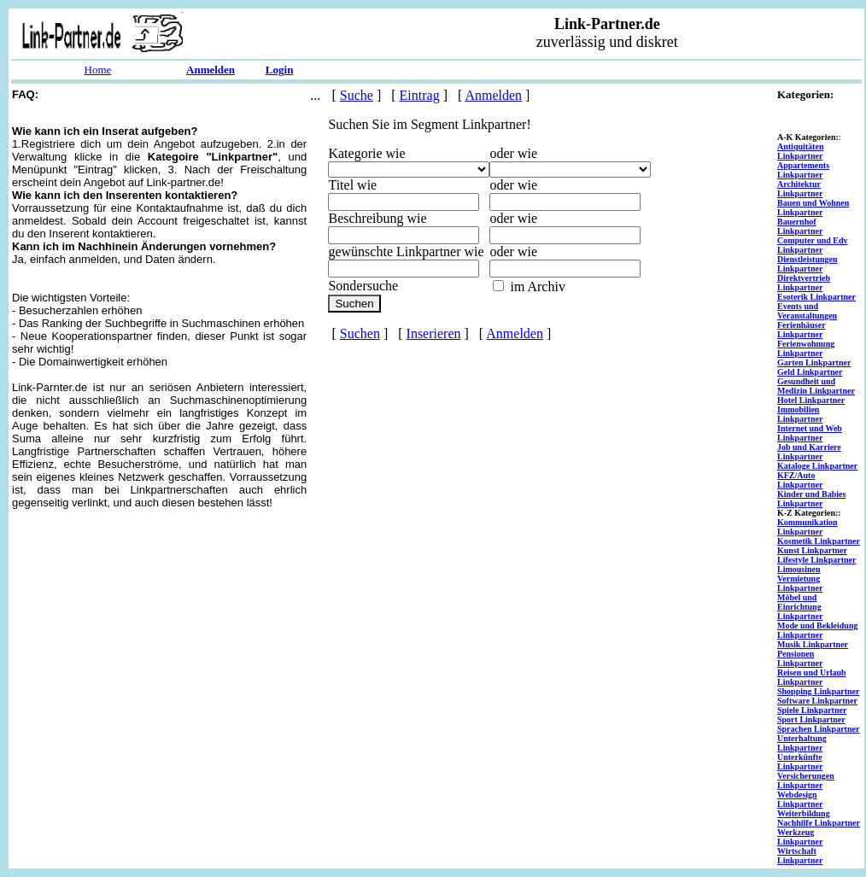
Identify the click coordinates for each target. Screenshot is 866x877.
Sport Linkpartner (811, 719)
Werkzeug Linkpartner (799, 836)
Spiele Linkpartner (811, 710)
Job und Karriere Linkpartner (809, 451)
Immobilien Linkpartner (799, 414)
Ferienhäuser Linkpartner (801, 329)
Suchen (360, 333)
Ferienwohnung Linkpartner (805, 348)
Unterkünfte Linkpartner (799, 761)
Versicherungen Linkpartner (805, 780)
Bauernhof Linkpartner (799, 226)
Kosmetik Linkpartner (818, 541)
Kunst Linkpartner (812, 550)
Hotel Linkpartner (811, 400)
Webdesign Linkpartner (799, 799)
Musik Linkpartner (812, 644)
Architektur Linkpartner (799, 188)
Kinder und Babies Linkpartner (811, 498)
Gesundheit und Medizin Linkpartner (816, 386)
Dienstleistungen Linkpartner (807, 263)
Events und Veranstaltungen (807, 310)
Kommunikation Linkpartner (807, 526)
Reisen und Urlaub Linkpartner (811, 677)
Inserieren (434, 333)
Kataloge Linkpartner (817, 466)
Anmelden (210, 69)
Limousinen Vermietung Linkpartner (799, 578)
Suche (356, 95)
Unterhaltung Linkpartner (802, 743)
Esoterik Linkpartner (816, 296)
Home (98, 69)
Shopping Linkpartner (818, 691)
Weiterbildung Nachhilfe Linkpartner (818, 818)
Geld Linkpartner (809, 372)
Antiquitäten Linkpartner (800, 151)
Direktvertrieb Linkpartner (803, 282)
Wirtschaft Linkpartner (799, 855)
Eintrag (420, 95)
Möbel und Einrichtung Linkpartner (799, 607)
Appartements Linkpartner (803, 170)
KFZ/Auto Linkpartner (799, 480)
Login (280, 69)
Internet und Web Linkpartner (809, 433)
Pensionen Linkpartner (799, 658)
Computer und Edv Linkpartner (812, 245)
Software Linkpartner (817, 700)
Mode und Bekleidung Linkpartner (817, 630)
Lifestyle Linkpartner (817, 559)
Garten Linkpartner (814, 362)
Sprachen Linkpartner (818, 729)
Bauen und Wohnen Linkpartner (813, 207)
